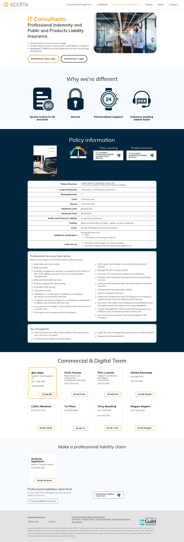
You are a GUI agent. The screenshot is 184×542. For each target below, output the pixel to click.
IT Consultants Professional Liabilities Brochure (141, 155)
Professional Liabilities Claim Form (108, 495)
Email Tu (80, 428)
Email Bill (47, 394)
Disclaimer (76, 519)
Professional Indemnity (125, 4)
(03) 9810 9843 (71, 410)
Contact (173, 4)
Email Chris (79, 394)
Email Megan (144, 428)
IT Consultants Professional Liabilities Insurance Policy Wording (108, 155)
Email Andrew (44, 480)
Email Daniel (145, 394)
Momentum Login (74, 59)
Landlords (102, 4)
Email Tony (112, 428)
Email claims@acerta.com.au (43, 501)
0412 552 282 (137, 381)
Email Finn (112, 394)
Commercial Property (78, 4)
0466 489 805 (37, 386)
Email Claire (46, 428)
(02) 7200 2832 (138, 410)
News (161, 4)
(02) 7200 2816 (38, 381)
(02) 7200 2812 (104, 410)
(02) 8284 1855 (38, 468)
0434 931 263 (103, 415)
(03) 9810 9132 (137, 377)
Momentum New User (43, 59)
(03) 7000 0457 (38, 410)
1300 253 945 (103, 383)
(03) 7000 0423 (71, 383)
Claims (149, 4)
